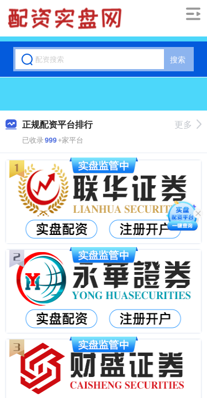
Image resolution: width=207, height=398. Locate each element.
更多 (187, 124)
